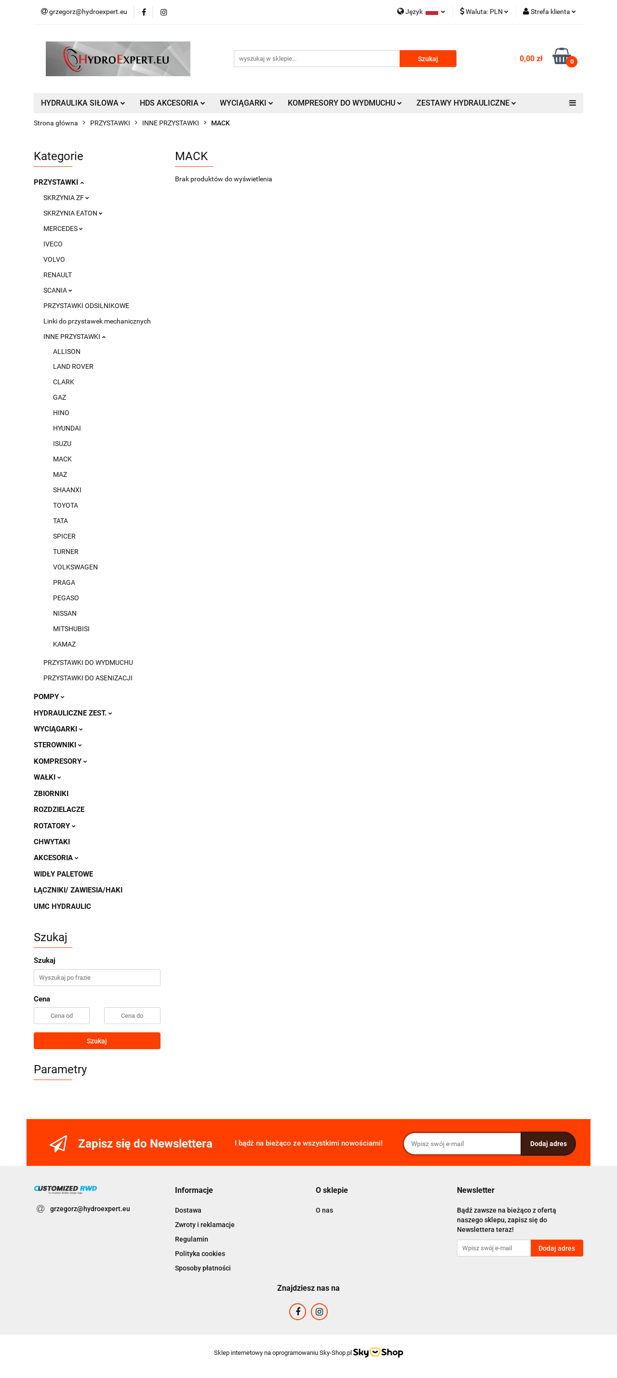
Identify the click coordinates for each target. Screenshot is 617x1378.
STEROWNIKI (58, 745)
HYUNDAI (67, 428)
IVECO (53, 244)
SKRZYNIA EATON (73, 213)
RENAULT (57, 275)
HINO (61, 413)
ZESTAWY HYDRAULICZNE (466, 103)
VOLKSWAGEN (75, 567)
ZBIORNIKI (51, 793)
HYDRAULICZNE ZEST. (73, 713)
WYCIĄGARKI (246, 103)
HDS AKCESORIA (172, 103)
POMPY (49, 696)
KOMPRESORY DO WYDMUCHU (345, 103)
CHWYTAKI (52, 842)
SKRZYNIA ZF (66, 198)
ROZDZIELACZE (59, 809)
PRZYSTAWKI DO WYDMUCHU (88, 662)
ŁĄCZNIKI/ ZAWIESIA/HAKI (78, 890)
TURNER (66, 551)
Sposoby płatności (203, 1268)
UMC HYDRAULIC (62, 906)
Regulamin (191, 1239)
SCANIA (57, 290)
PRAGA (64, 582)
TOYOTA (65, 505)
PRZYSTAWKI (59, 182)
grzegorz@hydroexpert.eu (90, 1209)
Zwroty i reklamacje (205, 1225)
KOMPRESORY (60, 761)
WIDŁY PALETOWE (63, 874)
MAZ (60, 474)
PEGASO (66, 598)
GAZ (59, 397)
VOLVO (54, 259)
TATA (60, 521)
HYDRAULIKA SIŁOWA (83, 103)
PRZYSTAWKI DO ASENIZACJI (88, 678)
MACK (62, 459)
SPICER (64, 536)
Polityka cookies (200, 1253)
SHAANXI (67, 490)
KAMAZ (64, 644)
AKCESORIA (56, 857)
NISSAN (65, 613)
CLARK (63, 382)
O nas (324, 1210)
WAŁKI (47, 777)
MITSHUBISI (71, 629)
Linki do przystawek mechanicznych (97, 321)
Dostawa (188, 1210)
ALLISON (66, 351)
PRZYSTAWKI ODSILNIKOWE (86, 306)
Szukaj (97, 1041)
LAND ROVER (73, 366)
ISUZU (62, 443)
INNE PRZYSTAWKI (74, 336)
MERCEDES (63, 228)
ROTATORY (55, 826)
